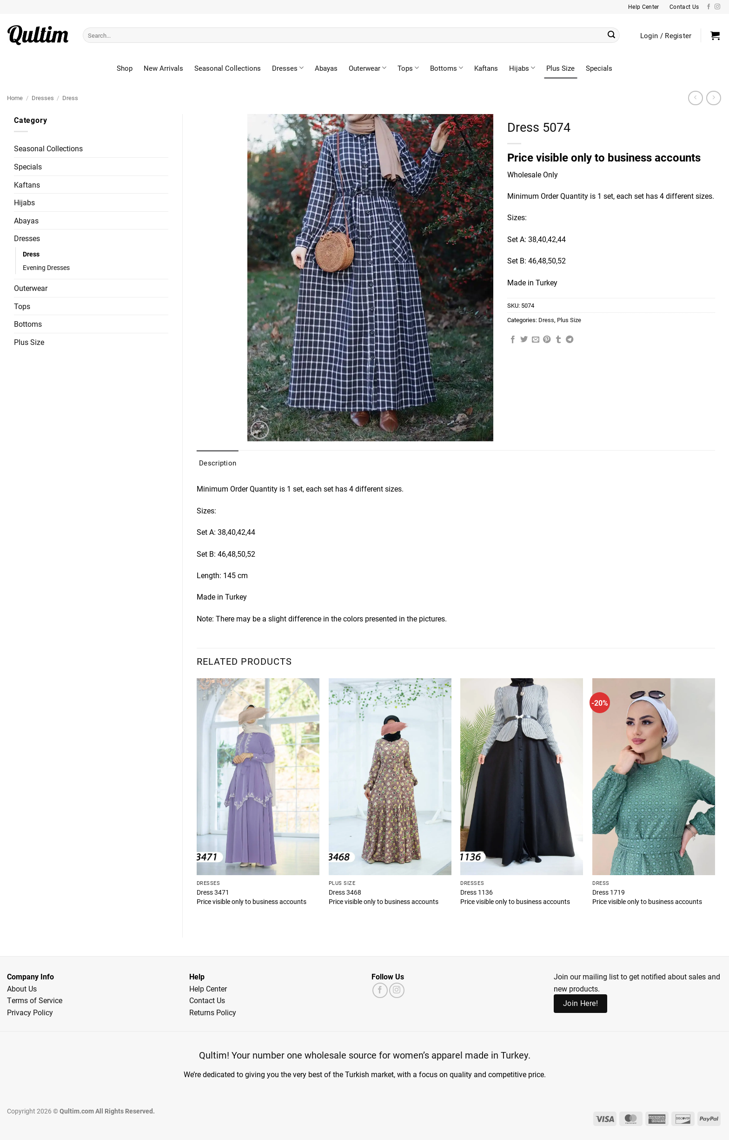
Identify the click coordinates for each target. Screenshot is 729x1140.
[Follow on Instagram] (717, 7)
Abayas (326, 68)
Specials (599, 68)
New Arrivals (163, 68)
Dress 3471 (213, 892)
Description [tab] (217, 462)
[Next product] (695, 98)
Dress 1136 (476, 892)
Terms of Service (34, 1000)
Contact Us (207, 1000)
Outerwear (367, 68)
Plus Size (560, 68)
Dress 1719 (608, 892)
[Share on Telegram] (569, 340)
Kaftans (486, 68)
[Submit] (611, 35)
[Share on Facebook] (513, 340)
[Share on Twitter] (524, 340)
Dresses (288, 68)
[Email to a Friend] (535, 340)
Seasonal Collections (227, 68)
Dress (70, 97)
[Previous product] (713, 98)
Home (15, 97)
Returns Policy (212, 1012)
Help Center (208, 988)
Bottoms (446, 68)
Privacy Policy (30, 1012)
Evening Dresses (46, 267)
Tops (408, 68)
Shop (125, 68)
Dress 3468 (345, 892)
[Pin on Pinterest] (546, 340)
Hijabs (522, 68)
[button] (715, 35)
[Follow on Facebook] (708, 7)
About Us (22, 988)
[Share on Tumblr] (558, 340)
